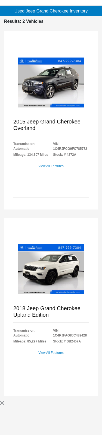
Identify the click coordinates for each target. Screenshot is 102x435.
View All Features (51, 166)
